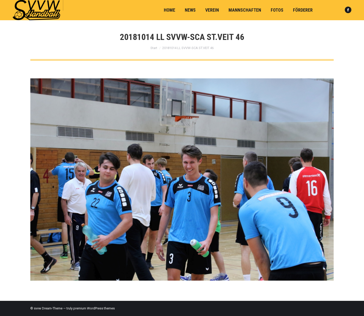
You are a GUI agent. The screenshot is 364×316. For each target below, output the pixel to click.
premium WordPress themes (94, 308)
